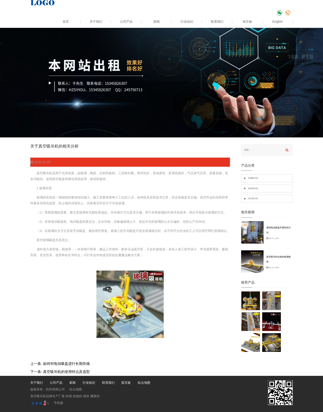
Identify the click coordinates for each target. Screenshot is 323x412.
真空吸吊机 (253, 198)
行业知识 (187, 21)
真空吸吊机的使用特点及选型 (66, 372)
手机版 (58, 403)
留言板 (247, 21)
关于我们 (96, 21)
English (278, 21)
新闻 (156, 21)
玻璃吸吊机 (253, 178)
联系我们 (217, 21)
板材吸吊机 (253, 188)
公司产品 (126, 21)
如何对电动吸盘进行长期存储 (66, 364)
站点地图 (144, 382)
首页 (66, 21)
